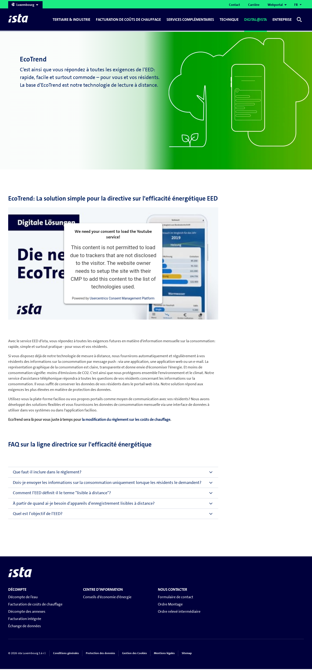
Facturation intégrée (24, 619)
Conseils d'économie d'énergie (107, 597)
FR (296, 5)
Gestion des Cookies (134, 654)
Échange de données (24, 627)
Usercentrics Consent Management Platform (122, 299)
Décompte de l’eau (23, 597)
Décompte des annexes (26, 612)
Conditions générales (66, 654)
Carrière (253, 5)
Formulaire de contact (175, 597)
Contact (234, 5)
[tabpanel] (156, 100)
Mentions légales (164, 654)
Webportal (275, 5)
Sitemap (187, 654)
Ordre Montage (170, 605)
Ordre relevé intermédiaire (179, 612)
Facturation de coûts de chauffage (35, 605)
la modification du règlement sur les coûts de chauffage (126, 420)
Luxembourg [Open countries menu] (25, 5)
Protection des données (100, 654)
